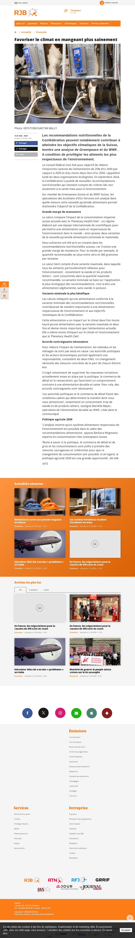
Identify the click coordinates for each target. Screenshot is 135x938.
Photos (44, 23)
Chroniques (70, 23)
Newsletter (73, 858)
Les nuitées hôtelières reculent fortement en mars (88, 521)
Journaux (32, 23)
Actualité (26, 32)
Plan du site (45, 908)
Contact (72, 853)
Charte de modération (78, 848)
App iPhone (92, 713)
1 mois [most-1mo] (46, 590)
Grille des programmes (78, 752)
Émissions (56, 23)
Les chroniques (75, 742)
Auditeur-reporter (109, 3)
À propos (72, 814)
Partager (21, 143)
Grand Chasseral (75, 757)
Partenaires (73, 838)
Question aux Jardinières (79, 776)
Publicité (72, 829)
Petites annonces (21, 833)
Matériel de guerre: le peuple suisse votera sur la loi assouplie (90, 671)
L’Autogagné (74, 781)
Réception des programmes (80, 819)
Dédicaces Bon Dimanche (79, 766)
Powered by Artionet (22, 914)
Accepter (126, 930)
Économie (41, 32)
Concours (73, 796)
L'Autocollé (73, 786)
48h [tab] (20, 590)
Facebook (27, 713)
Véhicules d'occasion (22, 814)
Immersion (73, 762)
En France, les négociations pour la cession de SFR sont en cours (90, 563)
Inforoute (18, 838)
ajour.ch (20, 23)
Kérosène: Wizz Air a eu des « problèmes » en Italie (39, 563)
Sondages (73, 791)
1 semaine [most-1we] (33, 590)
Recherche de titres (77, 747)
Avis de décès (19, 848)
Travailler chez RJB (76, 833)
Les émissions (74, 737)
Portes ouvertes (100, 23)
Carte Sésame (74, 824)
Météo (16, 829)
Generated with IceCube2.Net (42, 914)
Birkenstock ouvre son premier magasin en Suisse (37, 521)
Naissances (73, 771)
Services (84, 23)
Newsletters (76, 713)
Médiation (73, 843)
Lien (20, 154)
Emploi (16, 843)
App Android (107, 713)
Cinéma (17, 819)
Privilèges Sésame (21, 824)
